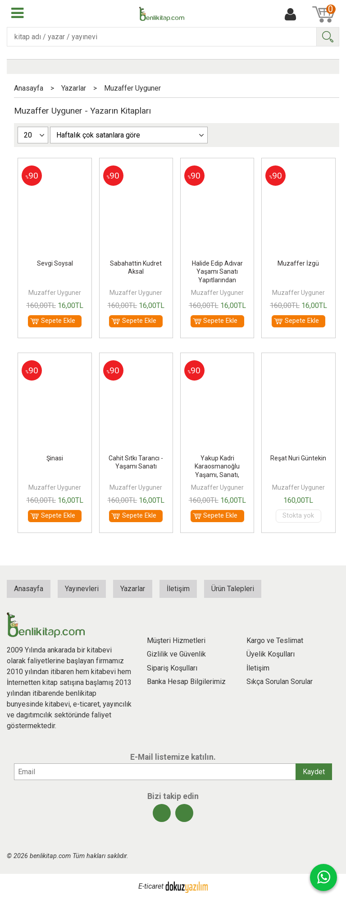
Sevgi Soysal (55, 263)
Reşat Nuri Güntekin (298, 458)
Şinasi (54, 458)
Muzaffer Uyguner (54, 292)
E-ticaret (151, 886)
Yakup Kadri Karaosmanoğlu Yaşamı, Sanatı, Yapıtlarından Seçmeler (217, 475)
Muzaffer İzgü (298, 263)
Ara (327, 37)
